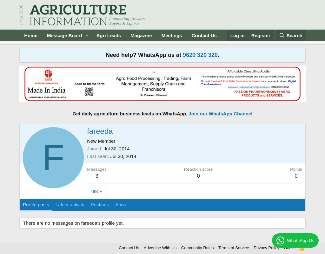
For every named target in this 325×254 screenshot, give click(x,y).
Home (30, 35)
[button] (87, 35)
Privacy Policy (266, 247)
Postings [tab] (100, 204)
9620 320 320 (200, 55)
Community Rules (197, 247)
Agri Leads (108, 35)
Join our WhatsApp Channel (221, 113)
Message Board (64, 35)
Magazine (141, 35)
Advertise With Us (160, 247)
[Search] (291, 35)
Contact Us (204, 35)
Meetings (172, 35)
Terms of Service (233, 247)
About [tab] (121, 204)
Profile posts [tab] (36, 204)
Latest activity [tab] (70, 204)
